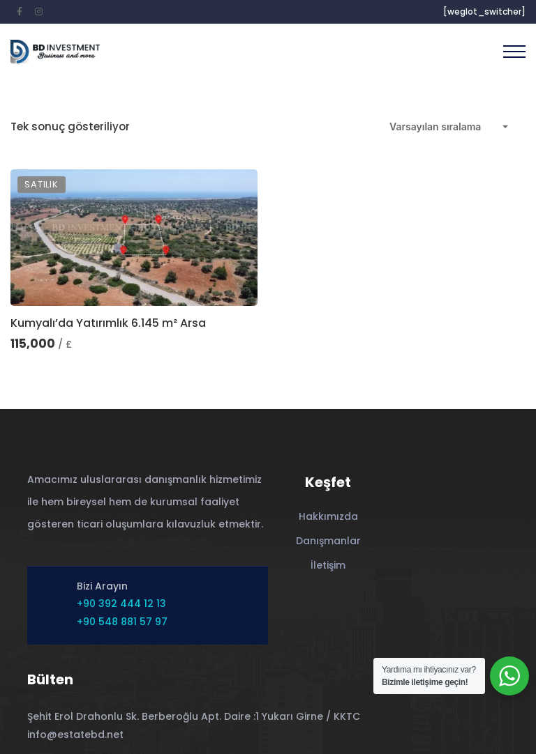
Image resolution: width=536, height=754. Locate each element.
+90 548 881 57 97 (122, 622)
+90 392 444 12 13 (121, 603)
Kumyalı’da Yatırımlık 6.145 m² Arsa (108, 323)
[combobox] (449, 127)
